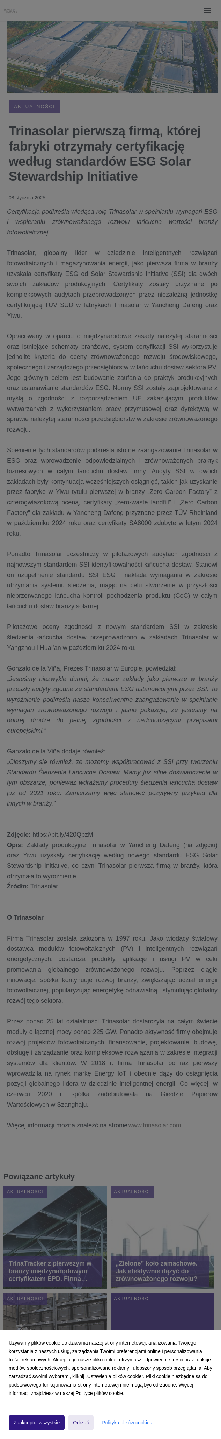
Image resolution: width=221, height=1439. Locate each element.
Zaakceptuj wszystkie (37, 1422)
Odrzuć (81, 1422)
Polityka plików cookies (127, 1422)
